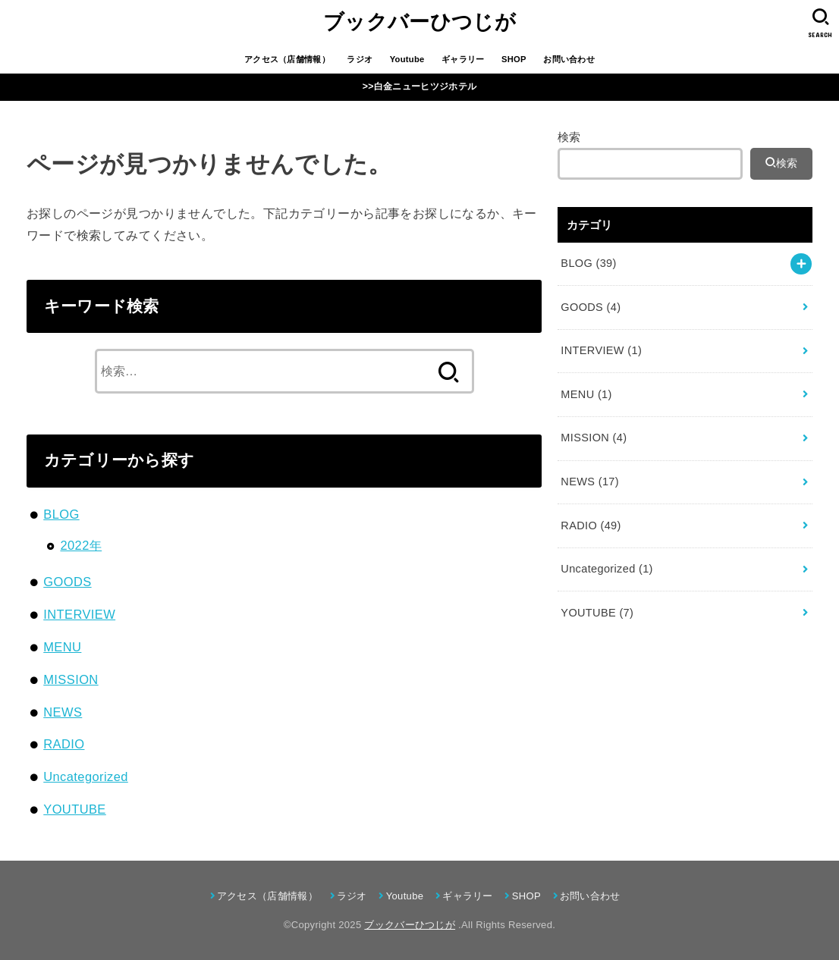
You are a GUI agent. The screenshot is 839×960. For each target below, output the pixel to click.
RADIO (63, 744)
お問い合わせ (569, 59)
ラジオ (359, 59)
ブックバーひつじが (419, 22)
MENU (62, 647)
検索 (569, 137)
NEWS (62, 712)
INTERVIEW (79, 614)
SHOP (513, 59)
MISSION (70, 679)
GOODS (67, 581)
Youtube (407, 59)
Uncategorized (85, 776)
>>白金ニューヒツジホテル (419, 86)
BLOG (61, 514)
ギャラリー (463, 59)
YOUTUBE (74, 809)
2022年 (81, 545)
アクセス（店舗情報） (287, 59)
